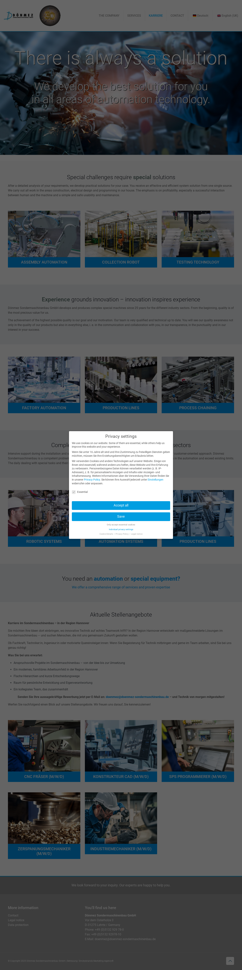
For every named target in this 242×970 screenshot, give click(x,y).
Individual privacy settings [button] (121, 529)
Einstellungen (155, 479)
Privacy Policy (92, 479)
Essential (80, 492)
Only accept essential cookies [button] (121, 525)
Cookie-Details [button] (106, 534)
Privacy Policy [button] (122, 534)
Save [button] (121, 516)
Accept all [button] (121, 505)
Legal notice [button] (137, 534)
